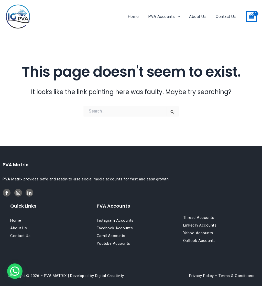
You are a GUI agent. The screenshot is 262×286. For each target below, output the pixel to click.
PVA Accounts (167, 16)
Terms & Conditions (236, 275)
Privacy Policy (201, 275)
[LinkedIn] (18, 193)
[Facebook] (6, 193)
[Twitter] (29, 193)
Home (137, 16)
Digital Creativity (109, 275)
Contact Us (226, 16)
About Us (199, 16)
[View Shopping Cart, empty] (251, 16)
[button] (180, 16)
